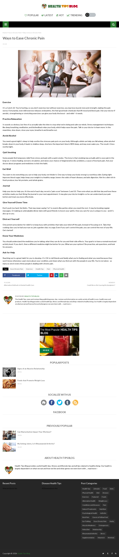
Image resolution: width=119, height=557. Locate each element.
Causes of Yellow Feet (100, 517)
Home (5, 33)
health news (103, 299)
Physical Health (58, 269)
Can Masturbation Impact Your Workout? (34, 432)
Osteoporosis (103, 525)
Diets (112, 489)
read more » (67, 304)
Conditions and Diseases (91, 505)
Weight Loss (103, 501)
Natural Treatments (89, 509)
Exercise (29, 269)
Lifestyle (97, 489)
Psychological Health (89, 513)
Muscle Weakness (88, 525)
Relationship (97, 529)
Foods (104, 497)
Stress (103, 534)
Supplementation (88, 538)
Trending (74, 15)
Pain (48, 269)
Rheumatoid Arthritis (89, 534)
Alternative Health (88, 501)
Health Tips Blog (31, 296)
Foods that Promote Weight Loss (31, 380)
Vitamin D (101, 538)
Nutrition (103, 509)
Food (105, 489)
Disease (105, 493)
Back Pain (85, 517)
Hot (60, 15)
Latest (47, 15)
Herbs (112, 521)
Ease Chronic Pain (15, 33)
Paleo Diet (86, 529)
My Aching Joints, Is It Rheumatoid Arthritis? (36, 444)
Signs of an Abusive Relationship (31, 369)
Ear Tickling (86, 521)
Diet (97, 493)
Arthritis (103, 513)
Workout (111, 538)
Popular (32, 15)
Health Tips (40, 269)
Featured (95, 497)
